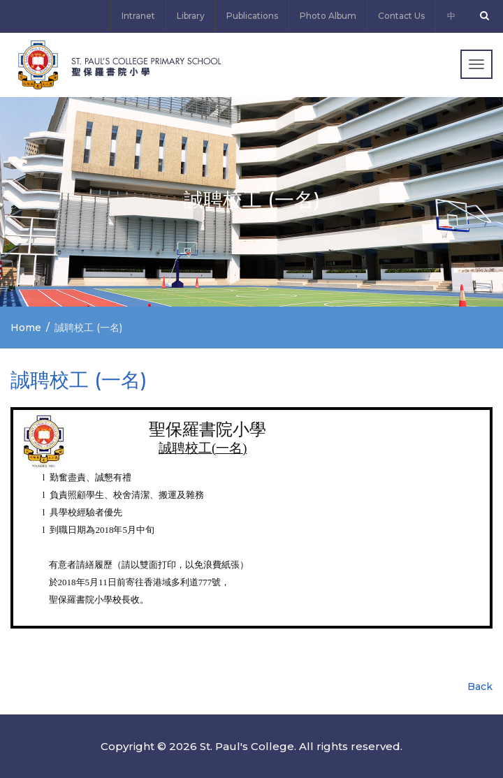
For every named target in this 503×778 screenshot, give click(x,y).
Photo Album (328, 15)
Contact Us (401, 15)
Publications (252, 15)
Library (191, 15)
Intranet (138, 15)
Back (480, 686)
